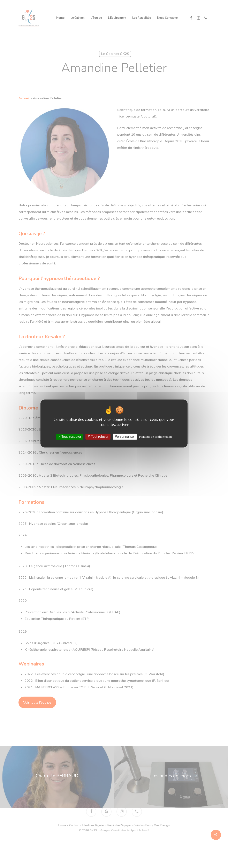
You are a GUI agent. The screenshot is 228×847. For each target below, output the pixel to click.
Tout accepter (69, 436)
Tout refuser (98, 436)
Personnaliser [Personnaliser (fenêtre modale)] (125, 436)
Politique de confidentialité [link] (155, 436)
